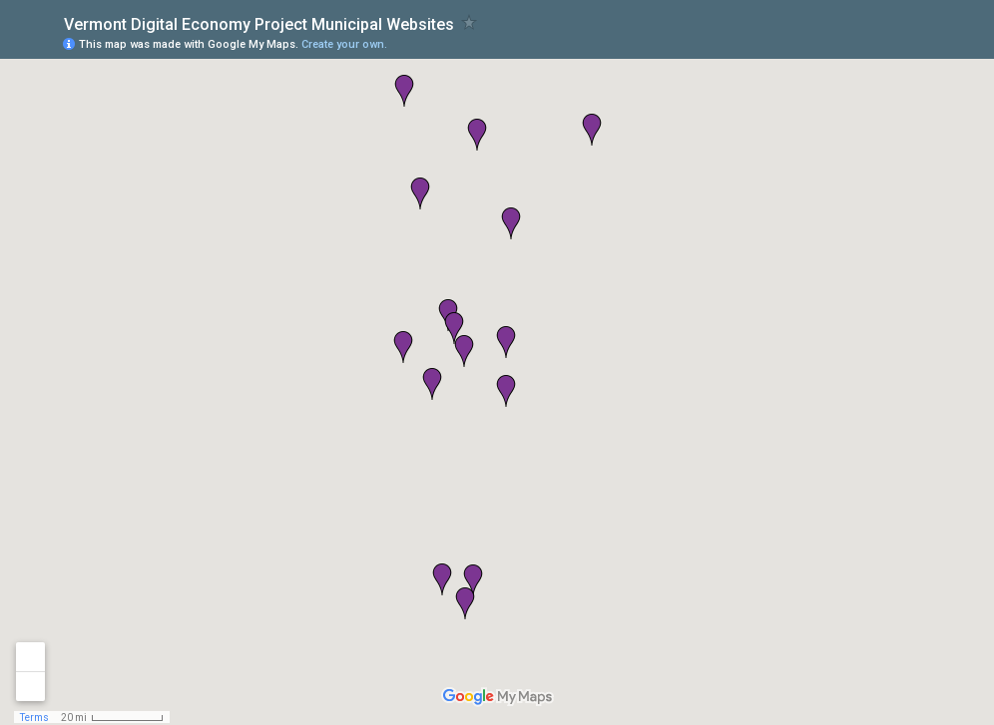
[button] (403, 347)
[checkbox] (469, 22)
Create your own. (344, 44)
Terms (34, 717)
